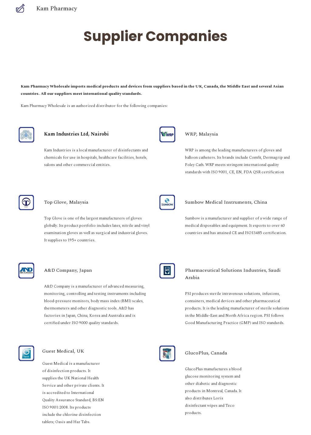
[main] (155, 36)
